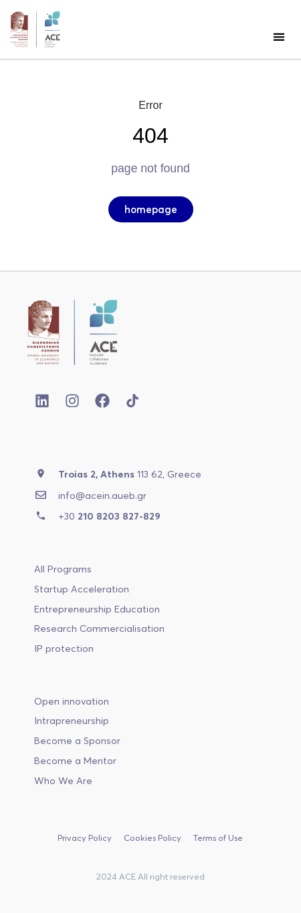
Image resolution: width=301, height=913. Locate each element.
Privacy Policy (85, 837)
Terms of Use (218, 837)
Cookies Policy (152, 837)
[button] (279, 36)
